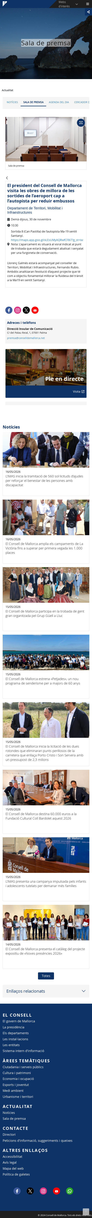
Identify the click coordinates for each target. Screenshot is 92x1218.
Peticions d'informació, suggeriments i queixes (37, 1141)
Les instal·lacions (15, 1039)
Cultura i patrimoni (17, 1073)
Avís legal (10, 1162)
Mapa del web (13, 1168)
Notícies (12, 102)
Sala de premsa (33, 102)
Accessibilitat (12, 1157)
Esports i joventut (16, 1085)
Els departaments (16, 1033)
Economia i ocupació (18, 1079)
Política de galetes (16, 1174)
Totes (46, 975)
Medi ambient (13, 1091)
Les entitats (11, 1045)
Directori (9, 1135)
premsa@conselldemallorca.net (26, 338)
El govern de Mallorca (19, 1021)
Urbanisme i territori (18, 1097)
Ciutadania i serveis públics (23, 1067)
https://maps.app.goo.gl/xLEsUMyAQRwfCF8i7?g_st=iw (47, 240)
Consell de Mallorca (2, 1214)
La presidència (13, 1027)
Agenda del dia (59, 102)
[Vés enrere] (7, 178)
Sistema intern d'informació (23, 1051)
